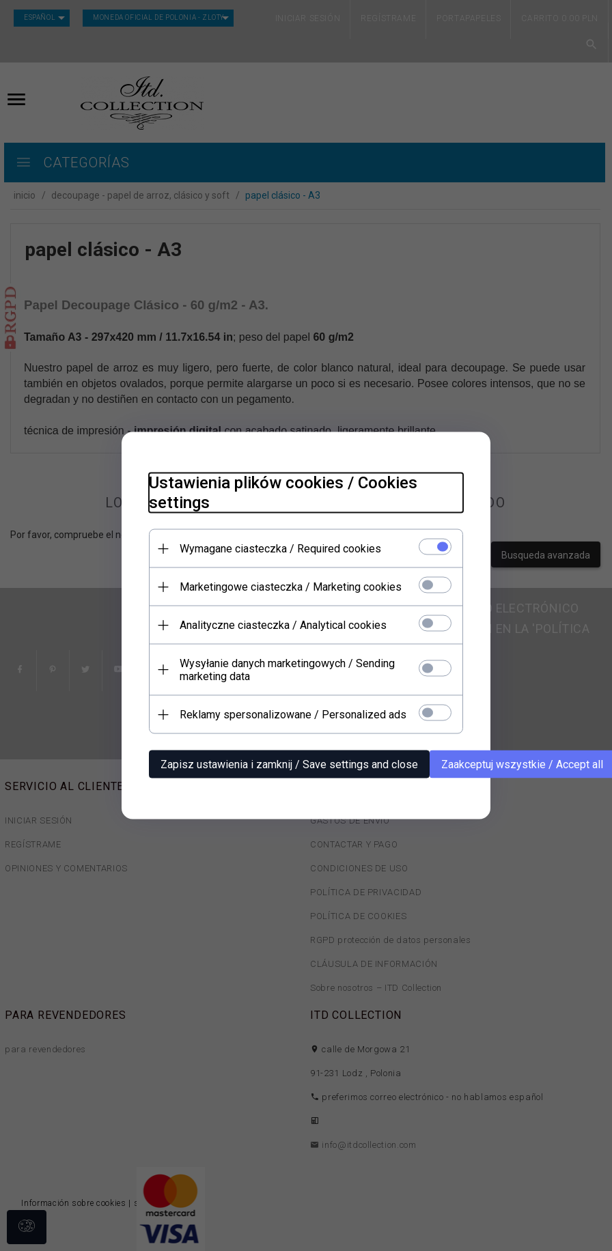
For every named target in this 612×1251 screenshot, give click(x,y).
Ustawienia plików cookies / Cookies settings (283, 492)
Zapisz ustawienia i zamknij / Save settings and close (289, 764)
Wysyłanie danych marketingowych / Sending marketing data (287, 670)
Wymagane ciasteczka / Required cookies (280, 548)
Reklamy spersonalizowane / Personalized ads (293, 714)
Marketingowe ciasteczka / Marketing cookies (291, 586)
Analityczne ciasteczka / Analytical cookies (283, 625)
